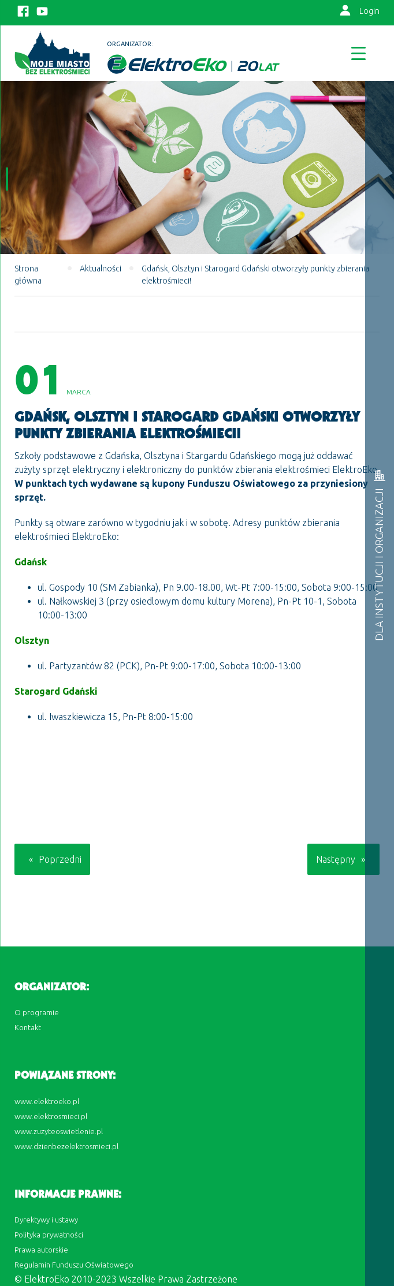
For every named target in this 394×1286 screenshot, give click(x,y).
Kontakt (27, 1027)
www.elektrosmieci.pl (50, 1116)
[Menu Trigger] (358, 53)
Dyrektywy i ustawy (46, 1220)
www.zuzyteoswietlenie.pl (58, 1131)
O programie (36, 1012)
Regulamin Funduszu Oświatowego (73, 1265)
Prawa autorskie (41, 1250)
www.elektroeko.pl (46, 1101)
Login (369, 11)
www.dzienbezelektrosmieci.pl (66, 1146)
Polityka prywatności (48, 1235)
